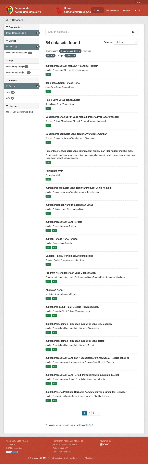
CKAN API (10, 444)
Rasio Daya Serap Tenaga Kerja (63, 100)
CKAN (104, 444)
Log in (137, 2)
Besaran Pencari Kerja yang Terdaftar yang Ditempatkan (76, 134)
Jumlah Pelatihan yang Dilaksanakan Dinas (69, 205)
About (137, 10)
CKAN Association (14, 448)
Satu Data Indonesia (62, 452)
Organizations (112, 10)
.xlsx (54, 230)
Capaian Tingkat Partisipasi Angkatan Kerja (69, 256)
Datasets (97, 10)
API (79, 425)
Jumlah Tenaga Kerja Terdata (61, 239)
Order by (108, 42)
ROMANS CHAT (60, 448)
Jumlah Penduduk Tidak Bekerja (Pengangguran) (72, 307)
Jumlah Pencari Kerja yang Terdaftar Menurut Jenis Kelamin (79, 188)
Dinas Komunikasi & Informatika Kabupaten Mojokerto (71, 458)
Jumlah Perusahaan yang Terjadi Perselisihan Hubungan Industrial (82, 375)
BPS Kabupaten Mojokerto (65, 444)
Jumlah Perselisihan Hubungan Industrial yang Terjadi (75, 341)
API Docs (88, 425)
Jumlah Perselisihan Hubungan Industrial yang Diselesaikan (79, 324)
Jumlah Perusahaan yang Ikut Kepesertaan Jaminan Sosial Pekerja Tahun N (87, 358)
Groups (126, 10)
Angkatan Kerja (54, 290)
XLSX (48, 74)
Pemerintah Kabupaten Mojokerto (68, 441)
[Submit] (133, 32)
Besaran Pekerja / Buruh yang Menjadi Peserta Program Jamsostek (82, 117)
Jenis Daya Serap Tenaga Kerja (63, 83)
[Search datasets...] (88, 32)
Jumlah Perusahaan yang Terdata (64, 222)
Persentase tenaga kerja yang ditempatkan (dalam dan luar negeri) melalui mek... (90, 151)
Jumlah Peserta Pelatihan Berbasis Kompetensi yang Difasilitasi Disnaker (86, 392)
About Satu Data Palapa (17, 441)
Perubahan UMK (54, 171)
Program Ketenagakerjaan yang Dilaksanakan (71, 273)
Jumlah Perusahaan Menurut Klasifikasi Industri (72, 66)
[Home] (7, 20)
